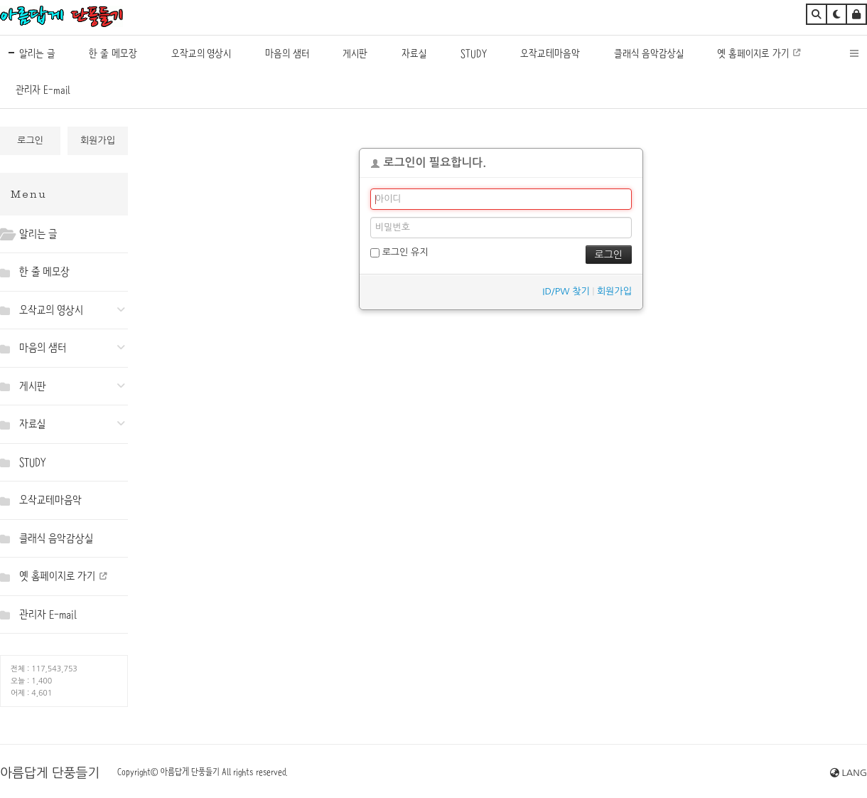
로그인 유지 (399, 252)
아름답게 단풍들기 (49, 773)
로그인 (30, 140)
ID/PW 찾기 (565, 291)
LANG (848, 772)
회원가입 (97, 140)
